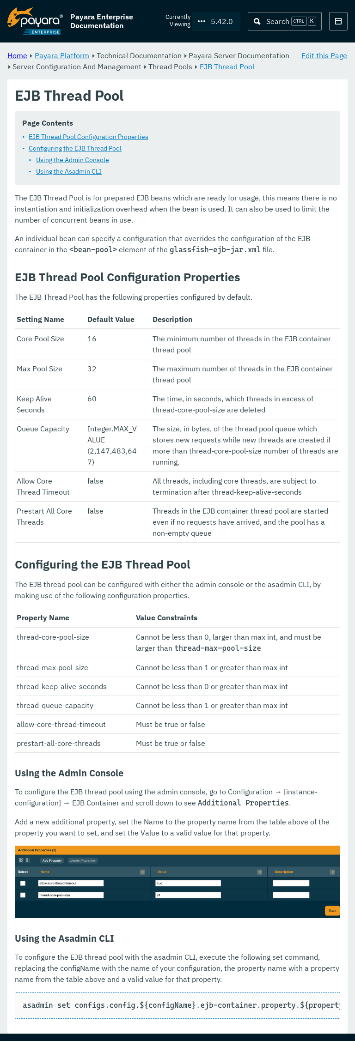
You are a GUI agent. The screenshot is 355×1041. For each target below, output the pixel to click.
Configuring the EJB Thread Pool (75, 149)
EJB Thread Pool (227, 66)
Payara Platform (62, 55)
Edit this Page (324, 55)
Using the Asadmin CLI (69, 172)
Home (17, 55)
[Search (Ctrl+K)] (285, 21)
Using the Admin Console (72, 160)
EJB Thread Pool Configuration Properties (88, 137)
